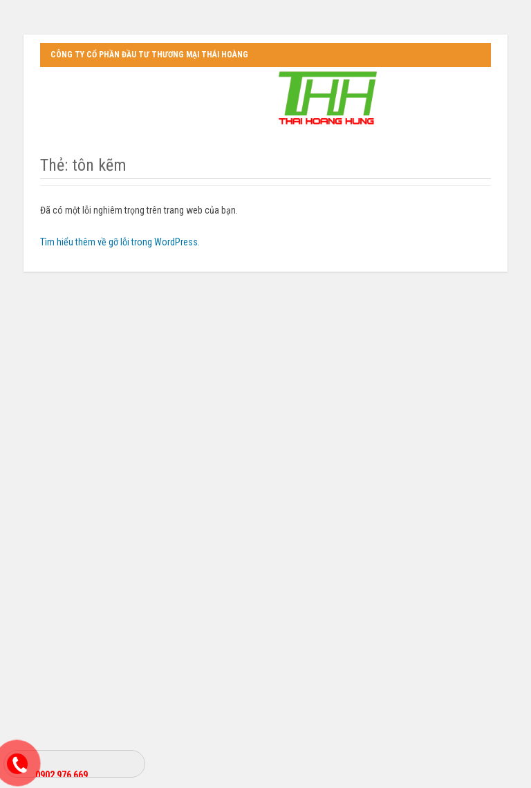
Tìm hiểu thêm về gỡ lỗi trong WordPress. (120, 241)
